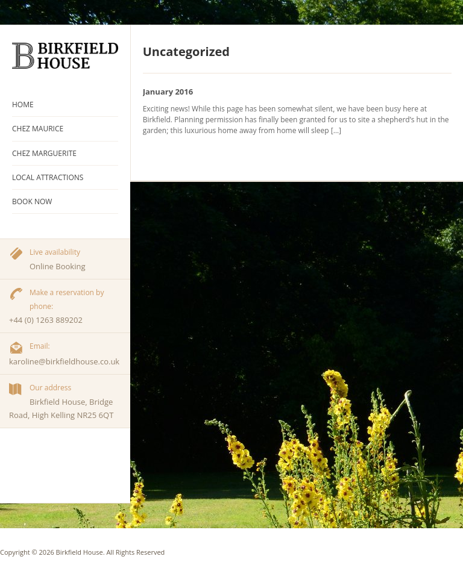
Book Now (32, 201)
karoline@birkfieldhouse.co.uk (64, 361)
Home (23, 104)
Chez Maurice (37, 128)
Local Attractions (47, 177)
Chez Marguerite (44, 153)
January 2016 (168, 91)
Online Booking (57, 266)
